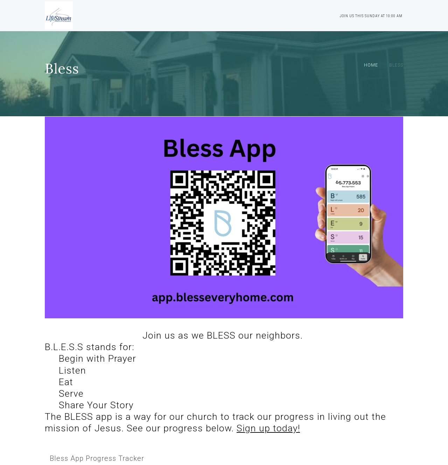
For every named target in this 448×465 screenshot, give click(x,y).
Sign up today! (268, 428)
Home (371, 65)
